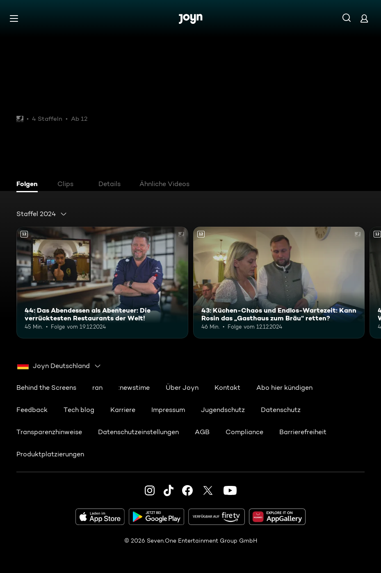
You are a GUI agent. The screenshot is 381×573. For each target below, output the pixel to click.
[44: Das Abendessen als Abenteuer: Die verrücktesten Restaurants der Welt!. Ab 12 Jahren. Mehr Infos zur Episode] (102, 282)
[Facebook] (187, 490)
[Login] (364, 18)
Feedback (32, 410)
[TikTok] (168, 490)
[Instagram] (149, 490)
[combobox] (41, 214)
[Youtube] (230, 490)
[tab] (29, 184)
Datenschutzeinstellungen (138, 432)
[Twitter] (207, 490)
